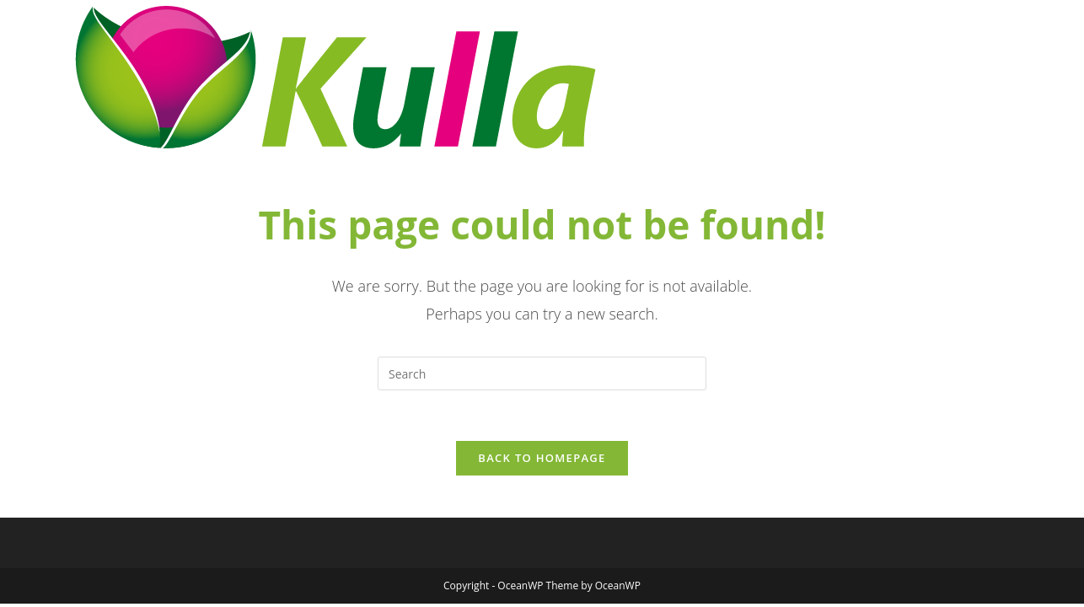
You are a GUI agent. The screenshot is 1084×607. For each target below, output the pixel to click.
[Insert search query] (542, 373)
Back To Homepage (541, 457)
